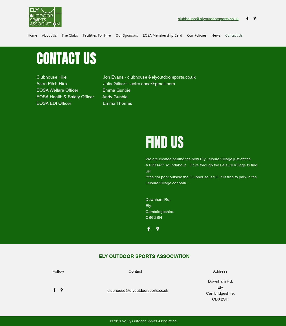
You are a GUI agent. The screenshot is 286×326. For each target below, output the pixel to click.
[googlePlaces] (254, 18)
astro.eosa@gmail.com (152, 83)
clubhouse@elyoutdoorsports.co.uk (161, 77)
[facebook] (247, 18)
